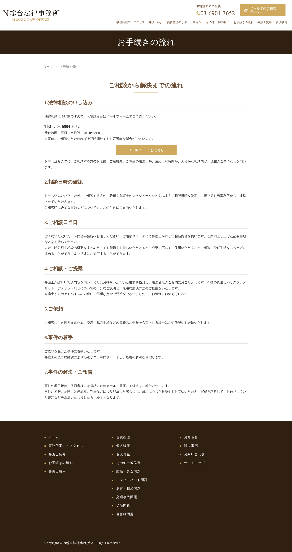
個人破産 (123, 445)
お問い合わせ (194, 454)
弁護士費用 (264, 22)
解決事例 (281, 22)
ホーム (48, 66)
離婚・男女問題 (128, 471)
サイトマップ (194, 463)
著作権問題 (125, 514)
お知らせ (191, 437)
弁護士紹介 (156, 22)
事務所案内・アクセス (130, 22)
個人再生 (123, 454)
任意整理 (123, 437)
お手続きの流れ (244, 22)
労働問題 (123, 505)
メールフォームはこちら (146, 150)
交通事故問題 (126, 497)
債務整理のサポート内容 (182, 22)
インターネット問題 (132, 480)
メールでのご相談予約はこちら (263, 10)
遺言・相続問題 (128, 488)
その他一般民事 (216, 22)
